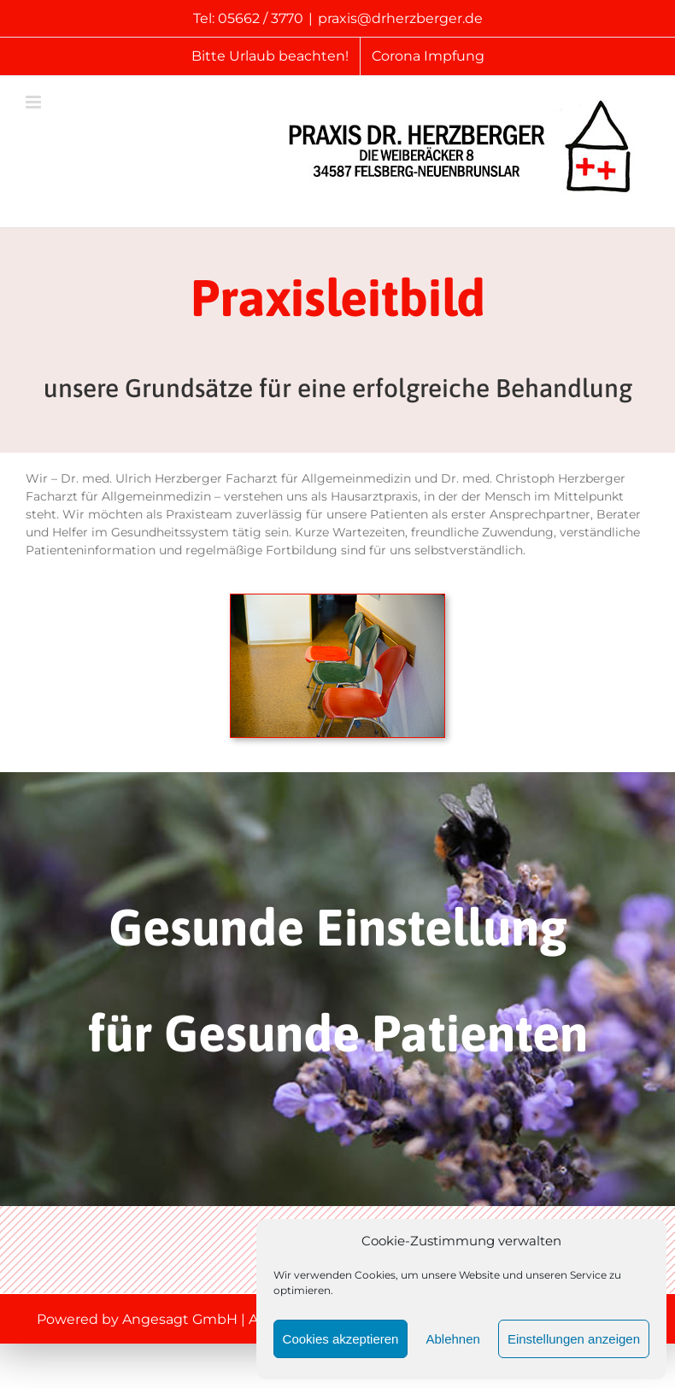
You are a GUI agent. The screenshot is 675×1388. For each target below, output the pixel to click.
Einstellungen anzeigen (574, 1339)
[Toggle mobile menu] (35, 102)
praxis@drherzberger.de (400, 18)
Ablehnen (452, 1339)
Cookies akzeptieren (341, 1339)
